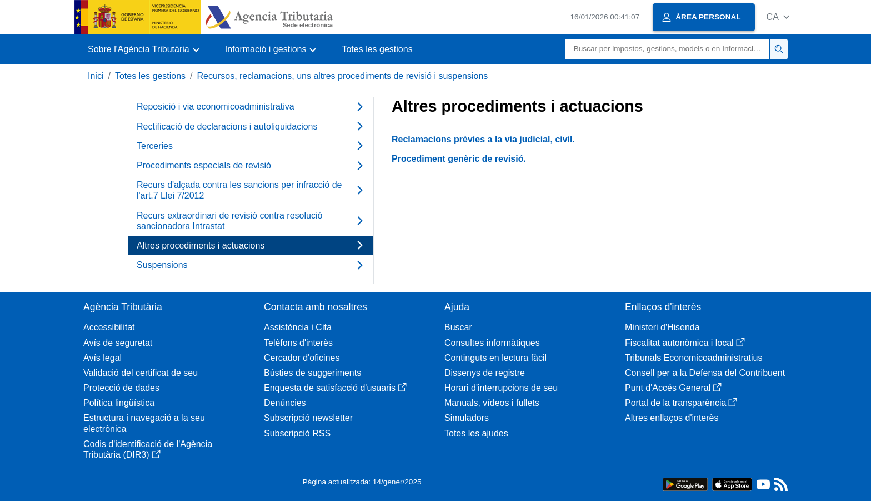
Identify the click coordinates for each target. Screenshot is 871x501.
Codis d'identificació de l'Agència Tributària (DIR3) (147, 449)
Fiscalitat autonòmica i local (685, 343)
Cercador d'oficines (301, 358)
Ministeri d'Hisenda (662, 327)
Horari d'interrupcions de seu (501, 388)
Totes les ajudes (476, 433)
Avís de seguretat (117, 343)
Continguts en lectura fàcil (495, 358)
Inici (95, 76)
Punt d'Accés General (673, 388)
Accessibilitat (108, 327)
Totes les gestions (377, 49)
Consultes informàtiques (492, 343)
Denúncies (285, 403)
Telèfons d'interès (298, 343)
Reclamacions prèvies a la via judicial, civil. (483, 139)
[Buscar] (667, 49)
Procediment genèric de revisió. (459, 158)
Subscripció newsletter (308, 418)
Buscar (458, 327)
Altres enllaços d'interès (671, 418)
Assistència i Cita (298, 327)
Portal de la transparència (681, 403)
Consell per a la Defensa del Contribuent (705, 373)
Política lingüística (118, 403)
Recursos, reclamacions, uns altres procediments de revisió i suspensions (342, 76)
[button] (778, 16)
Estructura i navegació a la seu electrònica (144, 423)
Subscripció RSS (297, 433)
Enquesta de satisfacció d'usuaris (335, 388)
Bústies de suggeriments (312, 373)
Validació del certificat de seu (140, 373)
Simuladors (466, 418)
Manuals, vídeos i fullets (491, 403)
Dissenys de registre (484, 373)
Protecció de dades (121, 388)
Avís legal (102, 358)
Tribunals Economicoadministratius (694, 358)
